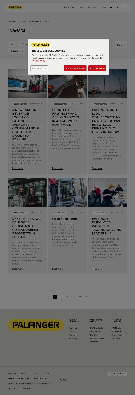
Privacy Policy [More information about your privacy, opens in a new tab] (38, 60)
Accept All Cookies (97, 68)
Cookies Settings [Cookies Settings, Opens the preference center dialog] (39, 68)
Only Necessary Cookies (75, 68)
